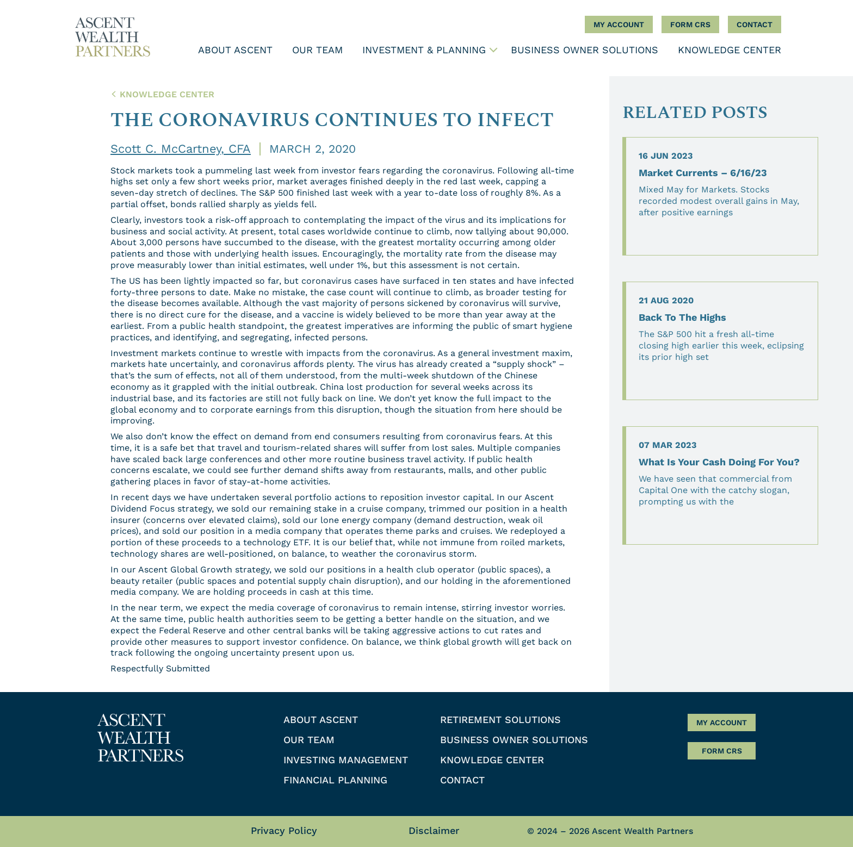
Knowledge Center (729, 49)
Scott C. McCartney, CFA (180, 148)
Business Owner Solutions (584, 49)
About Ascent (235, 49)
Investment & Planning (424, 49)
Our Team (317, 49)
